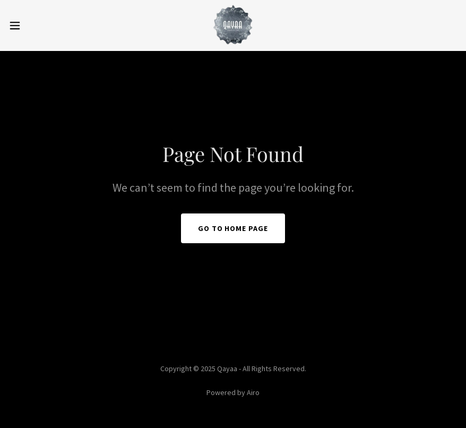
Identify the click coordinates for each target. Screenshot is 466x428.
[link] (232, 25)
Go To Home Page (233, 228)
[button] (38, 25)
